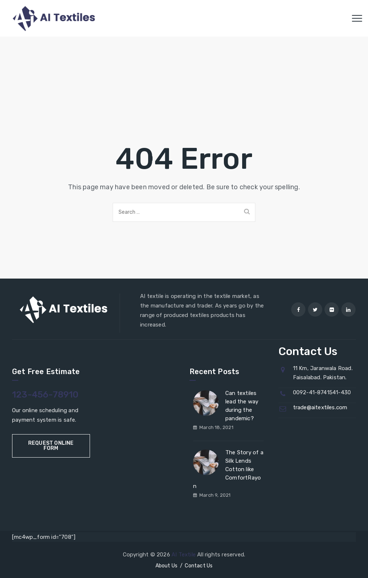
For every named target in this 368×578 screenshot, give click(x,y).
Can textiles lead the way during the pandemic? (241, 406)
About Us (166, 566)
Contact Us (199, 566)
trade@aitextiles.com (320, 407)
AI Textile (184, 554)
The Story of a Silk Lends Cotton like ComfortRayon (228, 469)
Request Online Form (51, 445)
